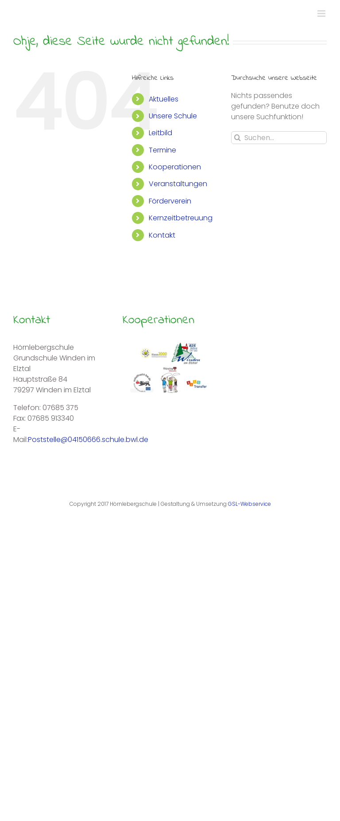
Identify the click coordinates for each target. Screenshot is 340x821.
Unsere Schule (173, 116)
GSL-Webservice (249, 504)
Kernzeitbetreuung (180, 218)
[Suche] (237, 137)
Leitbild (160, 133)
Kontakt (162, 235)
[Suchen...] (279, 137)
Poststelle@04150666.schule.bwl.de (88, 439)
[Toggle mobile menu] (322, 13)
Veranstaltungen (178, 184)
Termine (162, 150)
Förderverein (170, 201)
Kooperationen (175, 167)
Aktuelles (163, 99)
